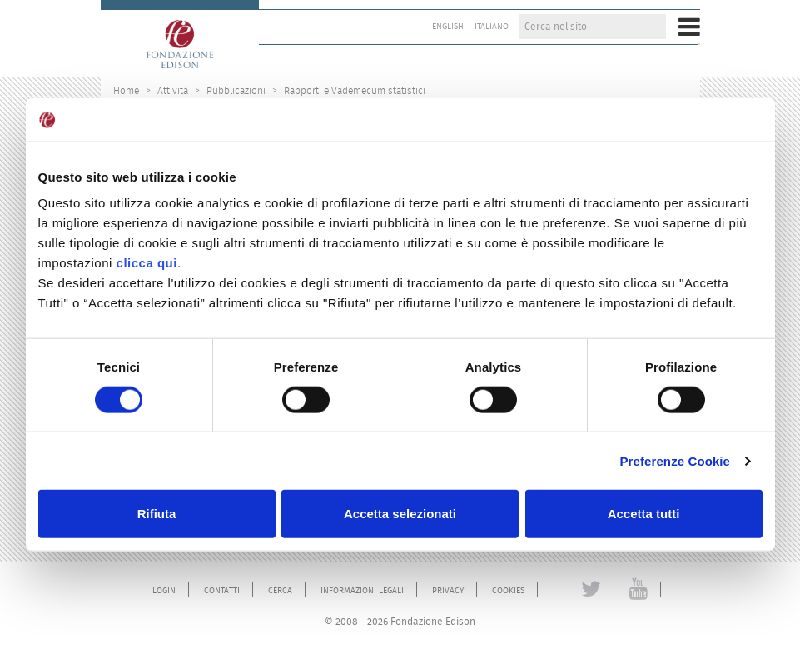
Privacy (448, 591)
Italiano (492, 26)
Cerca (280, 591)
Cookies (508, 591)
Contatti (222, 591)
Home (126, 90)
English (448, 26)
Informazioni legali (362, 591)
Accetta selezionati (400, 514)
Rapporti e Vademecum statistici (354, 90)
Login (164, 591)
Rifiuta (156, 514)
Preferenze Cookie (674, 460)
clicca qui (147, 263)
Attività (172, 90)
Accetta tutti (644, 514)
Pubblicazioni (236, 90)
